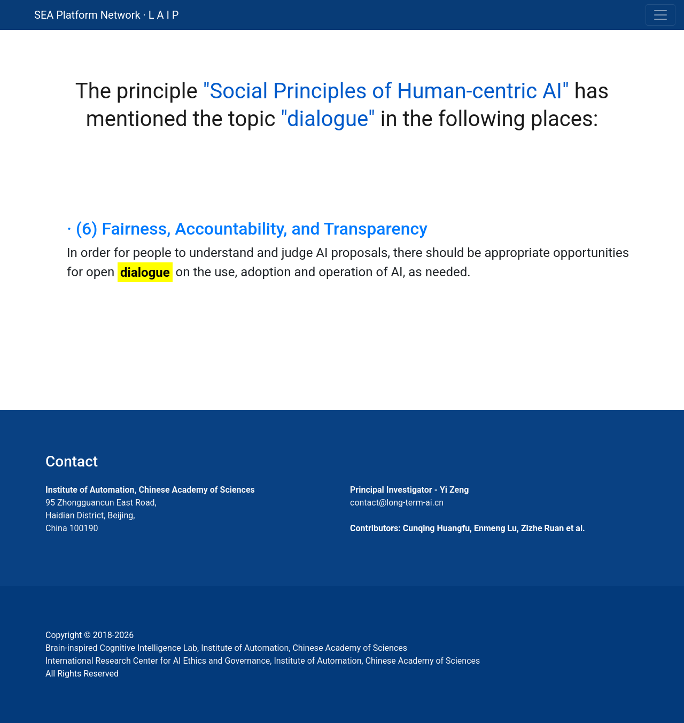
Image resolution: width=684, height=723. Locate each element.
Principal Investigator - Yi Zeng (409, 490)
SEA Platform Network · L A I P (106, 15)
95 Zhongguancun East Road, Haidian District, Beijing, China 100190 (101, 515)
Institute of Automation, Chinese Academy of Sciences (150, 490)
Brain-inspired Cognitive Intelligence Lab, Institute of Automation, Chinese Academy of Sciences (226, 648)
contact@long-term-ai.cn (397, 502)
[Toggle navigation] (660, 15)
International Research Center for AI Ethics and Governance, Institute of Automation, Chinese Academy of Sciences (262, 661)
